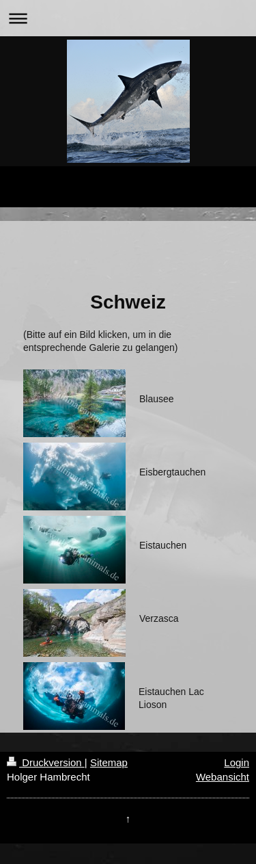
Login (236, 762)
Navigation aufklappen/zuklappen (128, 18)
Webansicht (222, 777)
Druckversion (46, 762)
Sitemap (109, 762)
